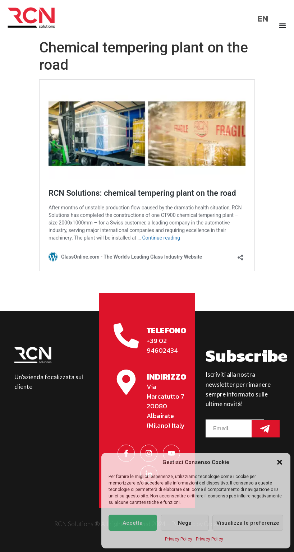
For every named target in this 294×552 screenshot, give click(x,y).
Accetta (133, 523)
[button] (279, 462)
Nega (185, 523)
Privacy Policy (178, 539)
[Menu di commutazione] (282, 25)
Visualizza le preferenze (247, 523)
